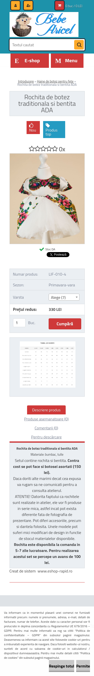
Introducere (26, 81)
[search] (78, 45)
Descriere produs (46, 410)
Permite (83, 666)
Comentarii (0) (46, 428)
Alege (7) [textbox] (58, 297)
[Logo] (44, 24)
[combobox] (64, 297)
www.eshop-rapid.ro (55, 571)
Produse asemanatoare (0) (46, 419)
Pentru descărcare (46, 437)
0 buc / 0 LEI (73, 6)
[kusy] (19, 322)
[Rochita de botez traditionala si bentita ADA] (47, 156)
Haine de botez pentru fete (55, 81)
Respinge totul (61, 666)
